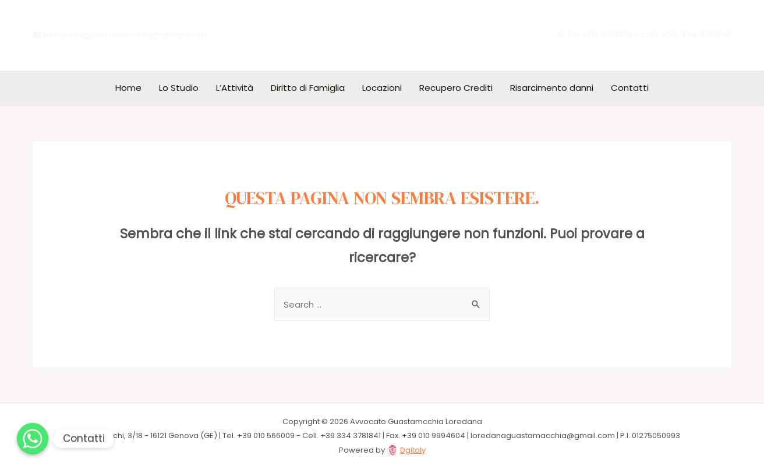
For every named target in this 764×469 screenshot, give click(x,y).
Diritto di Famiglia (308, 88)
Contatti (630, 88)
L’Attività (234, 88)
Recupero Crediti (456, 88)
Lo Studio (179, 88)
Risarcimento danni (551, 88)
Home (128, 88)
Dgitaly (413, 450)
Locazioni (382, 88)
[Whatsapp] (32, 438)
